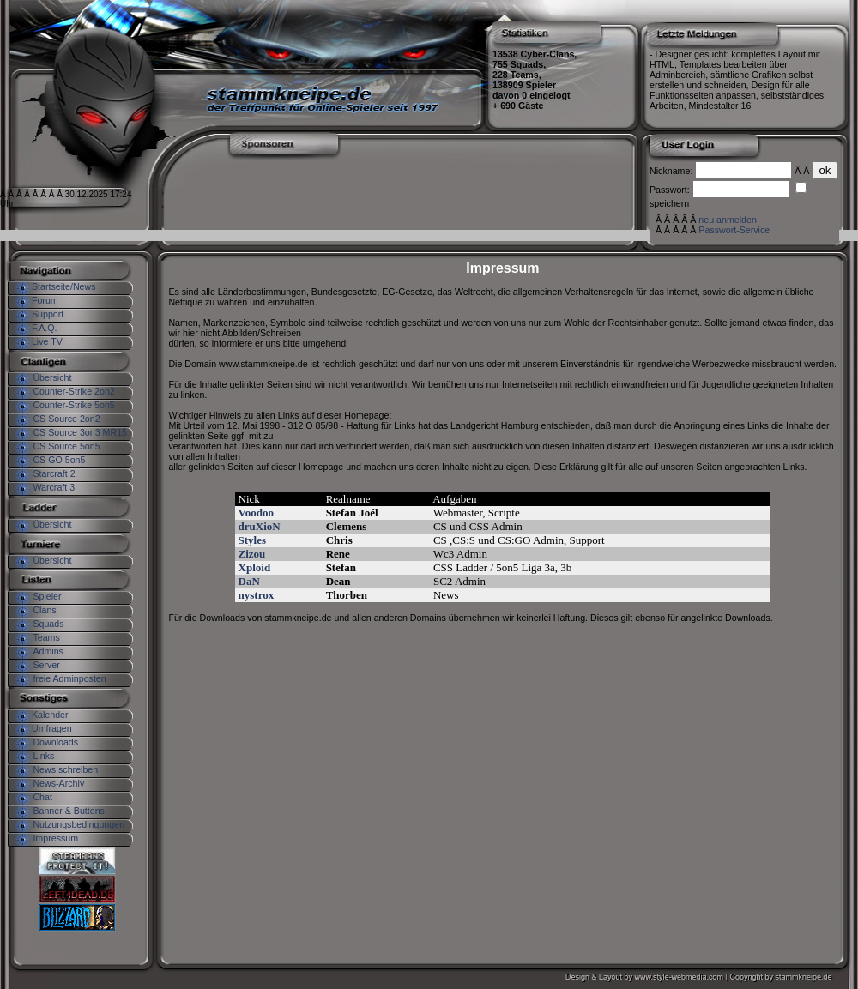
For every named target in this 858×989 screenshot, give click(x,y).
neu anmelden (727, 219)
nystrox (257, 594)
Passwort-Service (734, 230)
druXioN (260, 526)
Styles (253, 540)
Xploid (255, 567)
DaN (249, 581)
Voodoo (256, 512)
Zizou (252, 553)
